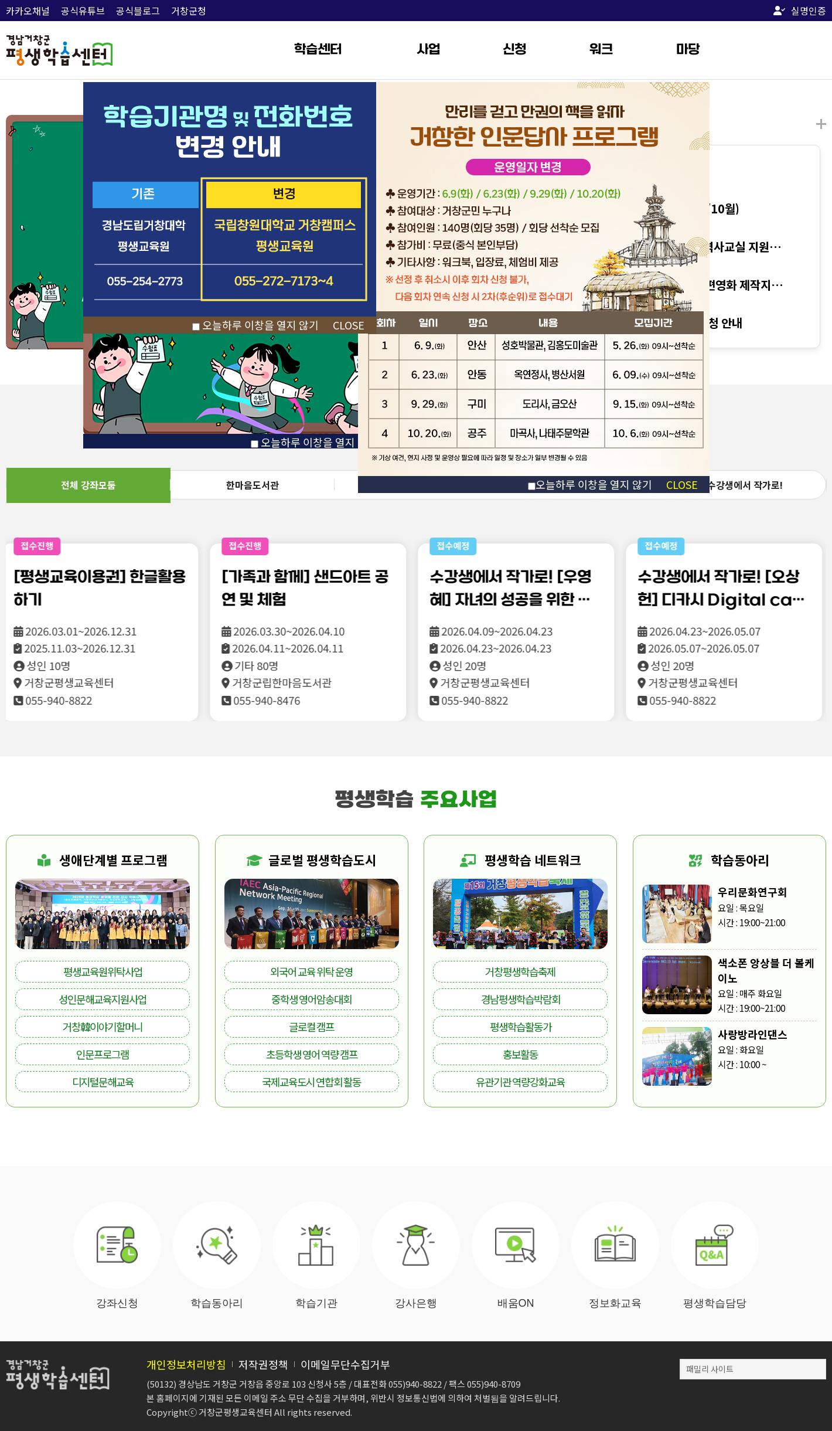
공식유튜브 (83, 10)
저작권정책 (263, 1364)
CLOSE (682, 484)
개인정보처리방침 (186, 1364)
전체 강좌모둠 (88, 485)
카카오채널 (28, 10)
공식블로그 (138, 10)
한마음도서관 (252, 485)
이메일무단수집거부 (345, 1364)
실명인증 (799, 10)
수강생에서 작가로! (745, 485)
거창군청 (188, 10)
